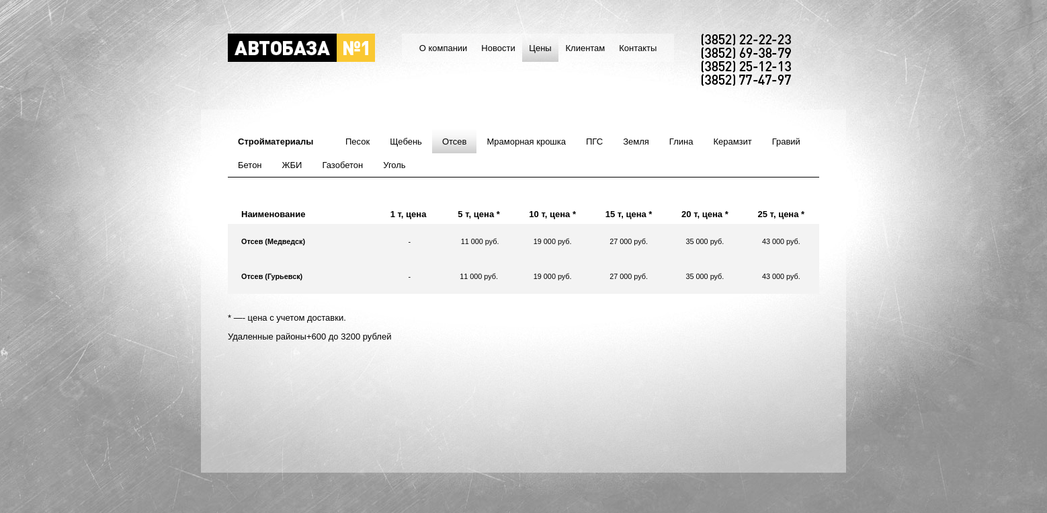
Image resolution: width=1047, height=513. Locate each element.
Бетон (250, 165)
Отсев (454, 141)
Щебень (406, 141)
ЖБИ (292, 165)
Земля (636, 141)
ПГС (594, 141)
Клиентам (585, 48)
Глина (681, 141)
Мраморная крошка (526, 141)
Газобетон (342, 165)
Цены (540, 48)
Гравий (786, 141)
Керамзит (732, 141)
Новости (498, 48)
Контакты (638, 48)
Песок (357, 141)
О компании (443, 48)
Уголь (394, 165)
